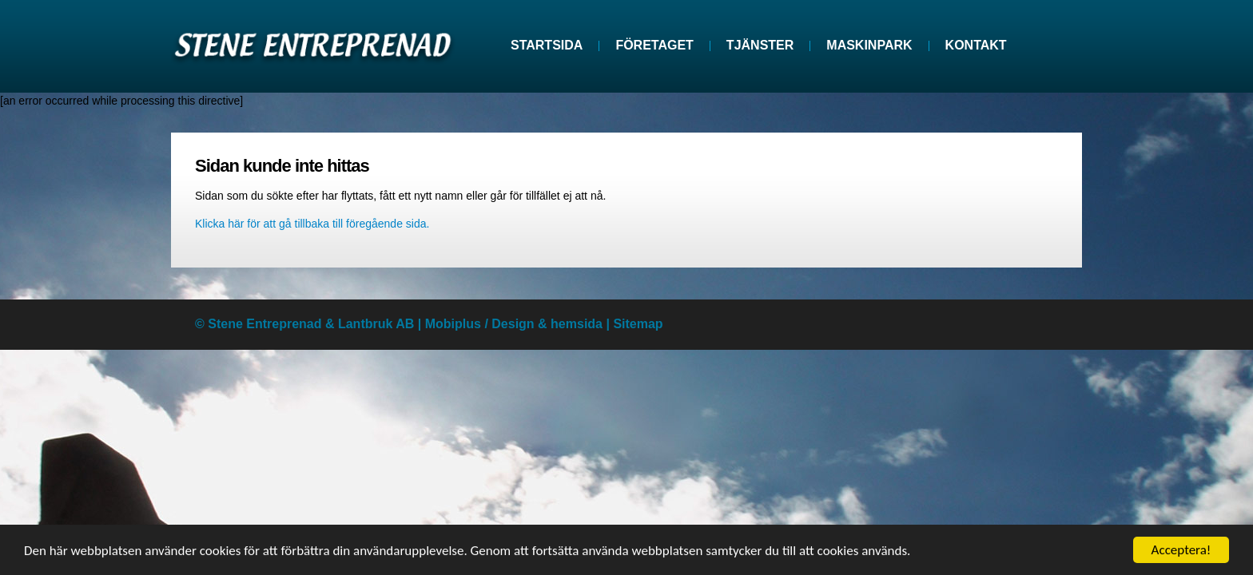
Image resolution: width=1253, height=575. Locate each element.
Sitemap (637, 324)
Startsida (547, 45)
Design (512, 324)
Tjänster (760, 45)
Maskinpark (869, 45)
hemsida (577, 324)
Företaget (654, 45)
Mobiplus (453, 324)
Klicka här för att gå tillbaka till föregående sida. (312, 223)
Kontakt (976, 45)
